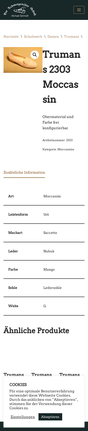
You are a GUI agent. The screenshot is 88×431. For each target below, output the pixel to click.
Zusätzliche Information (24, 172)
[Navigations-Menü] (78, 10)
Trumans (71, 36)
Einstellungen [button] (23, 417)
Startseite (11, 36)
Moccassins (65, 149)
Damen (53, 36)
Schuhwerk (33, 36)
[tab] (24, 173)
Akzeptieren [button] (50, 417)
